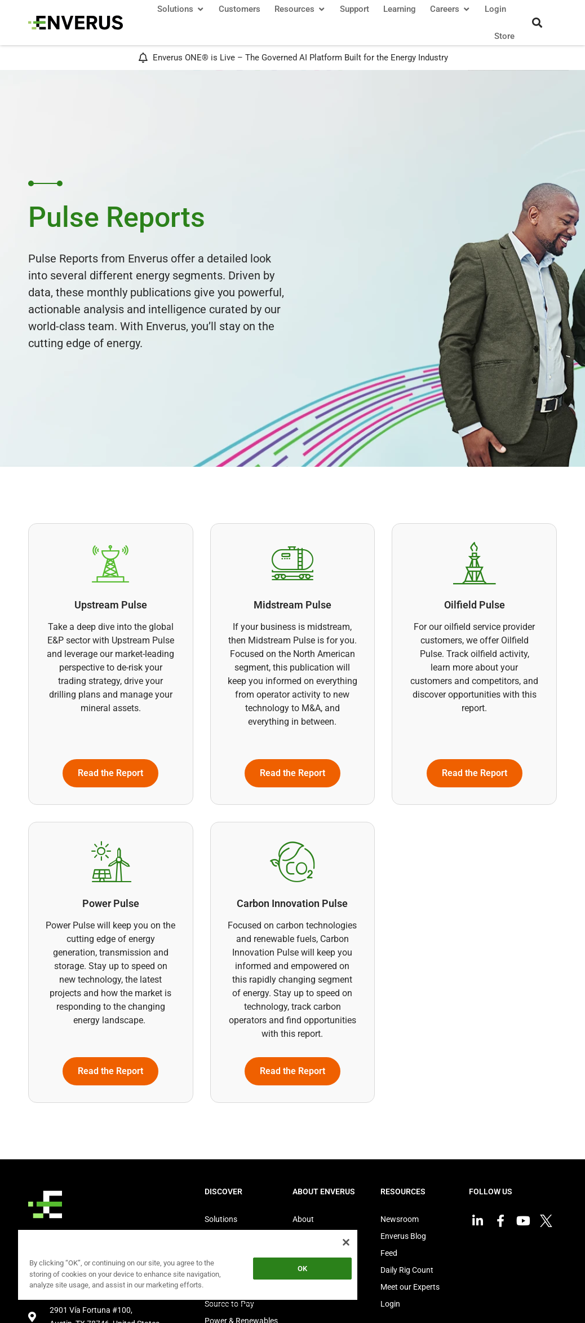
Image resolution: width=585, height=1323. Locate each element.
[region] (187, 1267)
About (303, 1219)
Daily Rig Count (406, 1269)
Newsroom (399, 1219)
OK (302, 1268)
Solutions (221, 1219)
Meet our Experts (410, 1286)
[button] (537, 22)
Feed (388, 1253)
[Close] (346, 1242)
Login (390, 1303)
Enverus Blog (403, 1236)
